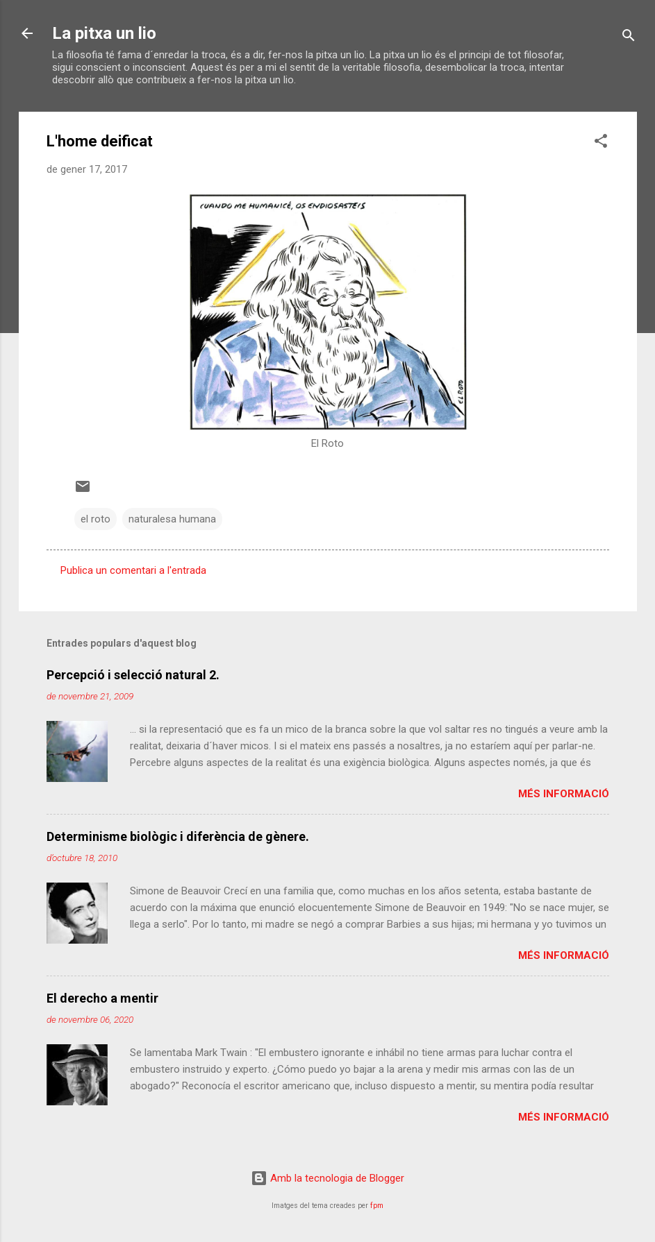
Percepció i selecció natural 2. (133, 674)
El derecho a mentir (102, 998)
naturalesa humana (172, 519)
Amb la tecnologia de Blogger (327, 1178)
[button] (600, 143)
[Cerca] (628, 38)
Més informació (563, 794)
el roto (95, 519)
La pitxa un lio (104, 33)
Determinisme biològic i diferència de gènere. (178, 836)
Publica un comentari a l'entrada (133, 570)
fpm (376, 1205)
